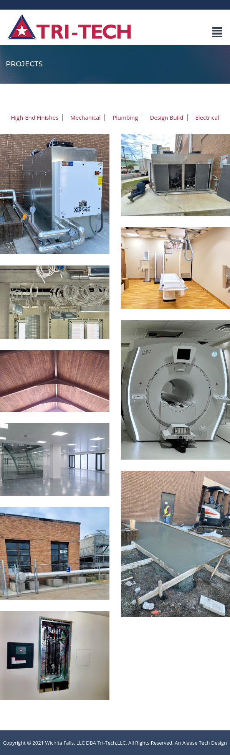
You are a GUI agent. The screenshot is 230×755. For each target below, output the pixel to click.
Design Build (166, 117)
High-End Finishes (34, 117)
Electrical (207, 117)
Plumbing (125, 117)
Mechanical (85, 117)
